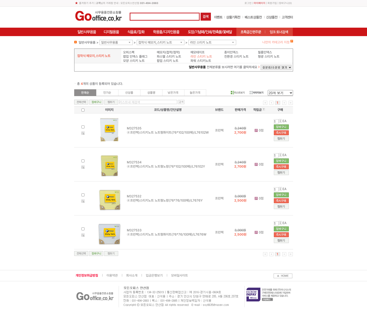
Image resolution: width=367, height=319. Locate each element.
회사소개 (131, 275)
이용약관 (112, 275)
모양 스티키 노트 (134, 61)
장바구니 (283, 3)
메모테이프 (198, 52)
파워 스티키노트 (201, 61)
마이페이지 (259, 3)
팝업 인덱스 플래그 (135, 56)
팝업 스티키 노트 (167, 61)
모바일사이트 (179, 275)
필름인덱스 (265, 52)
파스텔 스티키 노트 (169, 56)
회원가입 (272, 3)
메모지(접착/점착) (168, 52)
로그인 (248, 3)
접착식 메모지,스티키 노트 (155, 42)
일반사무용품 (109, 42)
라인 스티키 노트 (201, 42)
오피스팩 (128, 52)
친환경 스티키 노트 (236, 56)
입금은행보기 (154, 275)
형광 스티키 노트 (268, 56)
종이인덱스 (231, 52)
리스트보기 (238, 92)
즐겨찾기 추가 (86, 3)
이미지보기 (256, 92)
